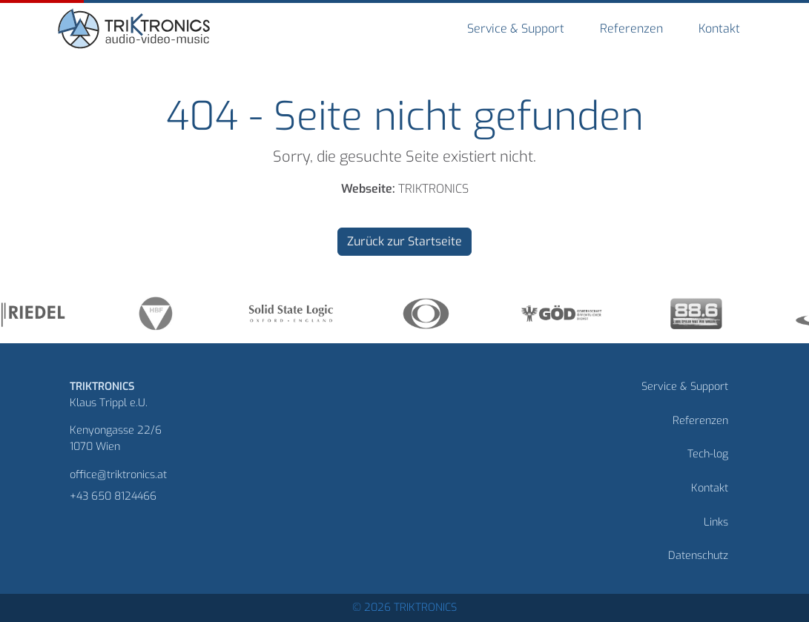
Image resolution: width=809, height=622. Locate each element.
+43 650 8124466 (113, 496)
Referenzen (631, 28)
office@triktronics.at (118, 475)
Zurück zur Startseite (404, 241)
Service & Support (515, 28)
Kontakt (719, 28)
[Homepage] (136, 30)
